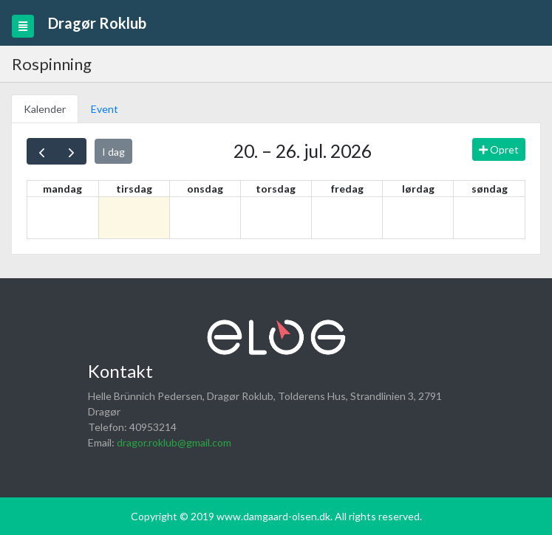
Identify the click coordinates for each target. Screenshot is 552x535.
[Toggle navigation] (23, 26)
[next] (71, 151)
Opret (499, 149)
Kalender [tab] (45, 109)
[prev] (42, 151)
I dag (113, 151)
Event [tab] (104, 109)
